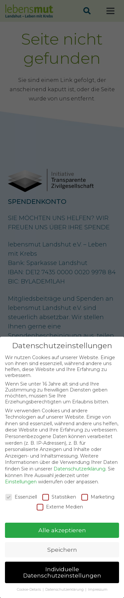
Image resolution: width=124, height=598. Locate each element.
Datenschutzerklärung (79, 474)
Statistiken (59, 502)
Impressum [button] (97, 595)
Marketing (97, 502)
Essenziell (21, 502)
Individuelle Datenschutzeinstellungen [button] (62, 577)
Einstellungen (21, 487)
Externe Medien (60, 512)
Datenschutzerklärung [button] (65, 595)
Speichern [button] (62, 554)
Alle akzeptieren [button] (62, 535)
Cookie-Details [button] (29, 595)
